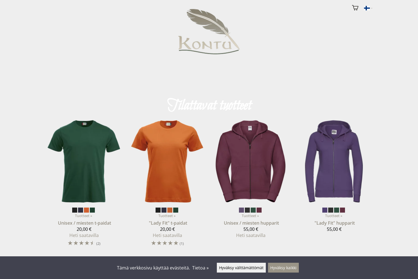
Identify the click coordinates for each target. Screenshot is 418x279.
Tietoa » (200, 268)
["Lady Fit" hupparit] (334, 178)
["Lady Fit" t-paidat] (167, 186)
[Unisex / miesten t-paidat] (84, 186)
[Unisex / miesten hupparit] (251, 181)
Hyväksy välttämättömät (241, 267)
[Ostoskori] (355, 8)
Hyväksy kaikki (283, 267)
